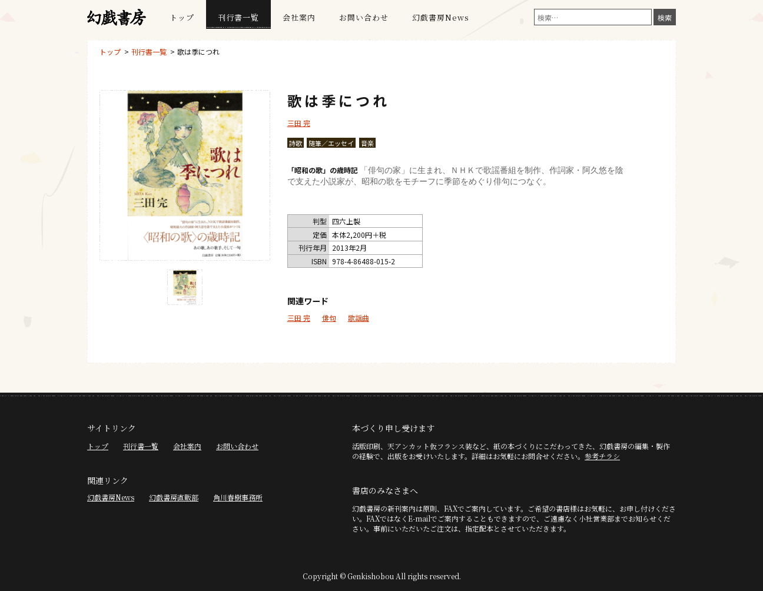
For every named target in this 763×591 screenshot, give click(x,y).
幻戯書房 (116, 17)
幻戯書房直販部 (173, 497)
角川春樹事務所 (238, 497)
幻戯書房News (440, 17)
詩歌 (295, 143)
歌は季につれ (198, 52)
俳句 (329, 318)
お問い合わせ (364, 17)
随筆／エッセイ (331, 143)
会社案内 (299, 17)
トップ (182, 17)
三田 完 (298, 123)
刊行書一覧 (238, 17)
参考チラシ (602, 456)
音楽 (367, 143)
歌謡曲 (358, 318)
